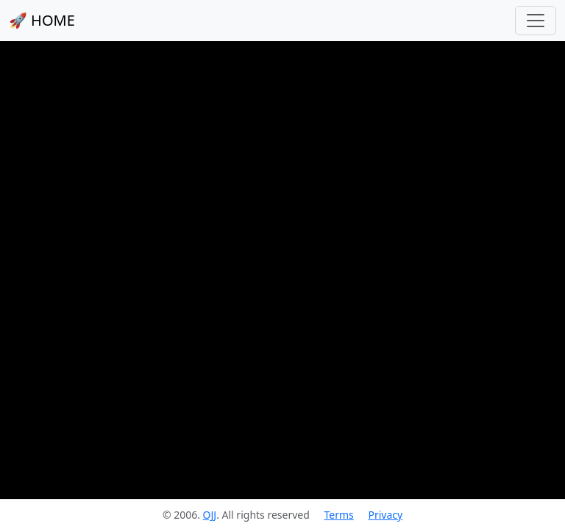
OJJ (210, 515)
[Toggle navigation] (535, 20)
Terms (338, 515)
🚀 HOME (42, 20)
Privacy (385, 515)
